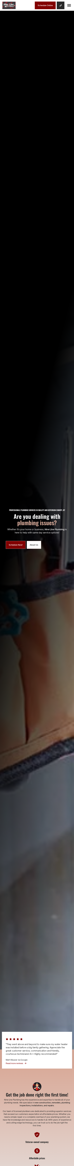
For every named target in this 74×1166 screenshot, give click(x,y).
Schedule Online (45, 5)
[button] (69, 5)
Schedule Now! (16, 545)
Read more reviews (16, 1063)
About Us (34, 545)
